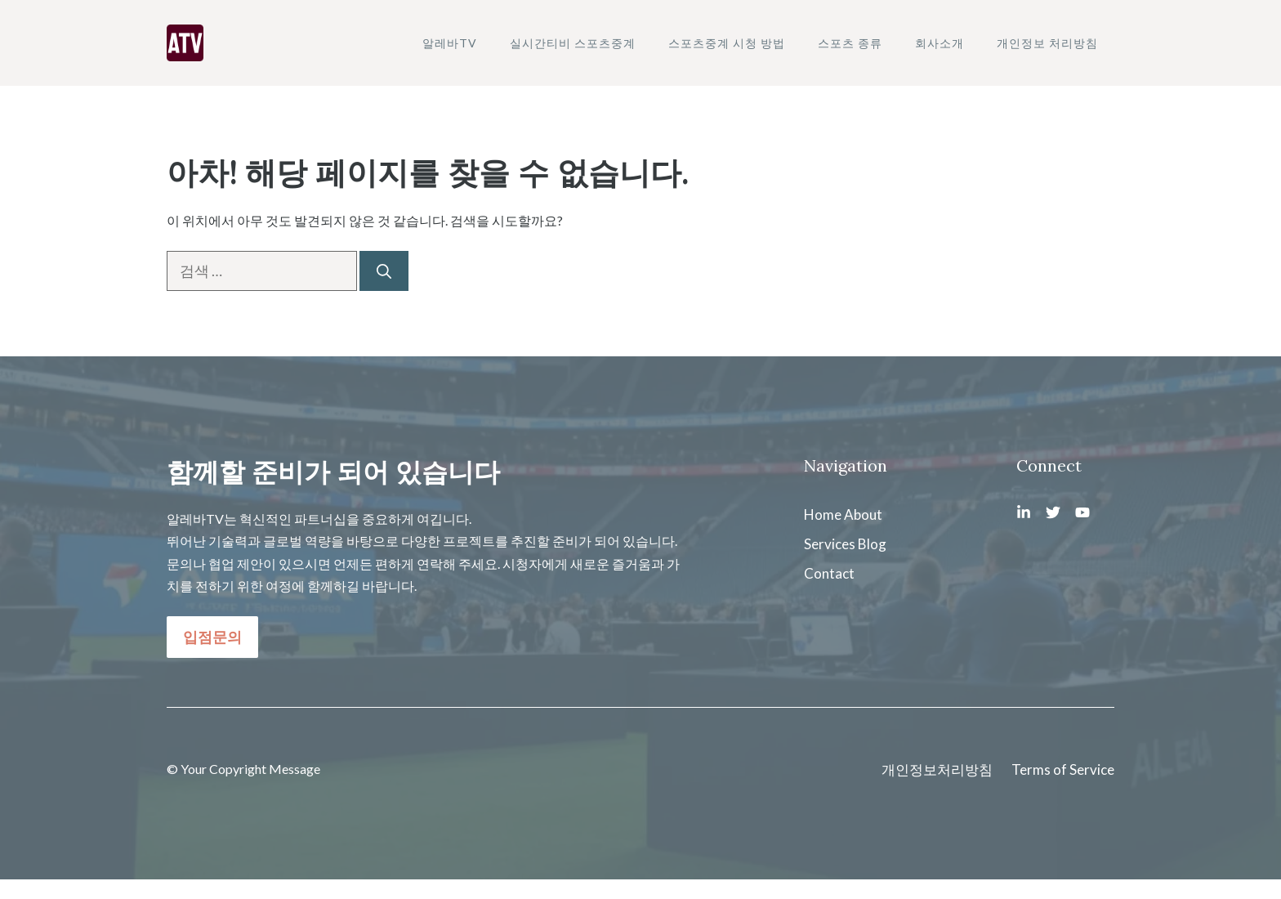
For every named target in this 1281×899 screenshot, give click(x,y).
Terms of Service (1062, 769)
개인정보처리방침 (937, 769)
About (863, 514)
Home (822, 514)
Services (829, 543)
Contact (829, 573)
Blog (872, 543)
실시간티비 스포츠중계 (573, 43)
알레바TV (449, 43)
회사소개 (939, 43)
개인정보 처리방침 (1047, 43)
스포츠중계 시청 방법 (726, 43)
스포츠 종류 (850, 43)
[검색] (383, 271)
